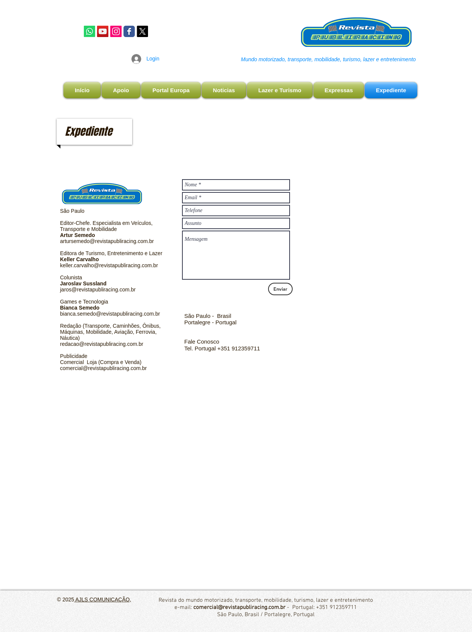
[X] (142, 31)
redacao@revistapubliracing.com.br (101, 344)
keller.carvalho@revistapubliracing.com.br (109, 265)
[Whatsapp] (89, 31)
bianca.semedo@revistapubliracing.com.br (110, 314)
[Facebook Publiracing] (129, 31)
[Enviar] (280, 289)
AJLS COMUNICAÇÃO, (102, 599)
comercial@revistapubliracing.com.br (103, 368)
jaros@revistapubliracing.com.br (98, 290)
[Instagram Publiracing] (116, 31)
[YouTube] (102, 31)
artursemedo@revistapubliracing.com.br (107, 241)
